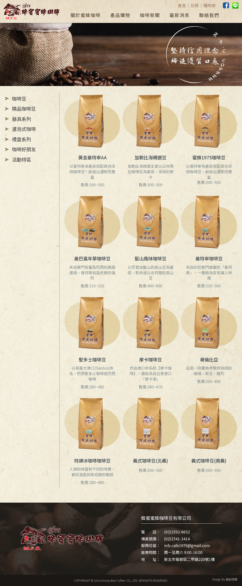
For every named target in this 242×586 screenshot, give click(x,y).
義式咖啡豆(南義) (208, 460)
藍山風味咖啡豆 (150, 258)
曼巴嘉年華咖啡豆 (92, 258)
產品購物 (120, 15)
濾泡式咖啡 (24, 128)
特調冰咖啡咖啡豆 (92, 460)
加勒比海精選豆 (150, 157)
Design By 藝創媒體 (224, 579)
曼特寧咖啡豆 (209, 258)
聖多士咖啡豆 (92, 359)
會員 (182, 5)
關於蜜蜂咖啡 (86, 15)
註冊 (195, 5)
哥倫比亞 (209, 359)
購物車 (210, 5)
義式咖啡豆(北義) (150, 460)
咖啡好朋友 (24, 149)
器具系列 (21, 118)
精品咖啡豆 (24, 108)
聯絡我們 (209, 15)
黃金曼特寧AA (92, 157)
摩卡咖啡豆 (150, 359)
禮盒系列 (21, 139)
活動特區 (21, 159)
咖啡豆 (19, 98)
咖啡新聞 (150, 15)
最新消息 (180, 15)
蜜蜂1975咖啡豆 (209, 157)
